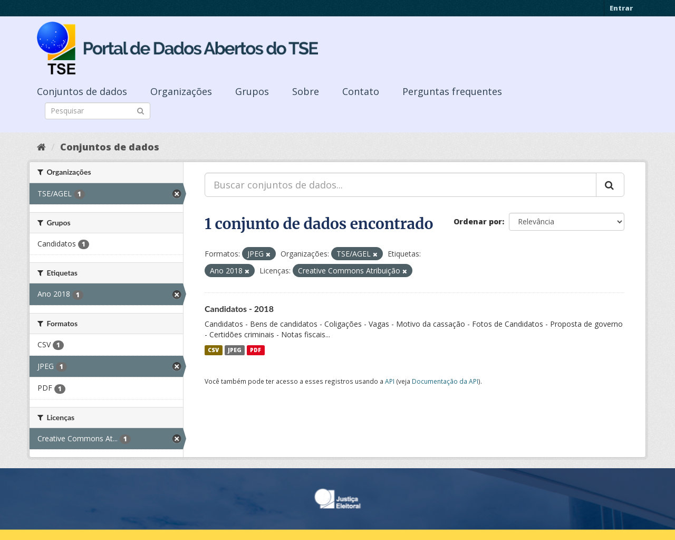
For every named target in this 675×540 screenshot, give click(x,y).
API (389, 381)
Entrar (621, 8)
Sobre (305, 91)
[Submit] (140, 110)
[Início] (41, 146)
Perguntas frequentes (452, 91)
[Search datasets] (97, 110)
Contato (360, 91)
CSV (213, 350)
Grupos (252, 91)
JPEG (235, 350)
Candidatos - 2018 (239, 309)
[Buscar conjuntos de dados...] (400, 185)
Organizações (181, 91)
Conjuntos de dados (82, 91)
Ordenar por (478, 221)
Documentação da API (445, 381)
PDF (255, 350)
